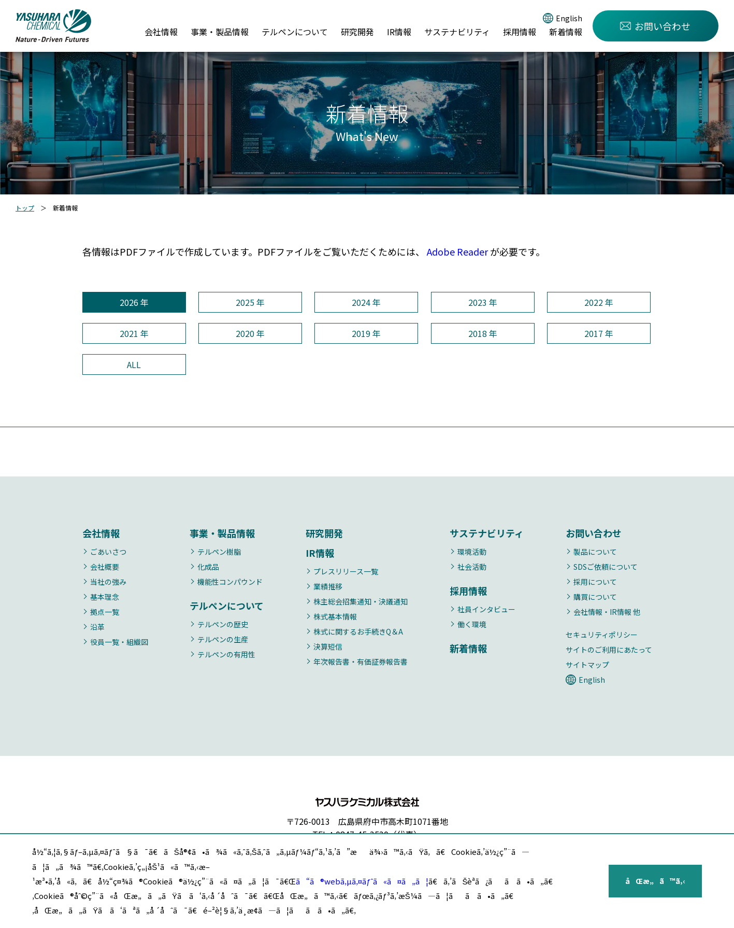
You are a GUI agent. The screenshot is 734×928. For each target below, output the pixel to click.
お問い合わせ (655, 26)
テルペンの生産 (222, 639)
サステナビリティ (457, 31)
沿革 (97, 626)
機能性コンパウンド (230, 581)
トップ (25, 207)
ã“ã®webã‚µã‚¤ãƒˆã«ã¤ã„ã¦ (362, 881)
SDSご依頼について (605, 566)
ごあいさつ (108, 551)
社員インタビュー (486, 609)
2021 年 (134, 333)
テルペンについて (295, 31)
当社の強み (108, 581)
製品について (595, 551)
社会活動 (471, 566)
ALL (134, 364)
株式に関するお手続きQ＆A (358, 631)
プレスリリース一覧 (345, 571)
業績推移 (327, 586)
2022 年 (598, 302)
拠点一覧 (104, 611)
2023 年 (482, 302)
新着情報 (565, 31)
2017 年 (598, 333)
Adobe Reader (457, 251)
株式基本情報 (335, 616)
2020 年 (250, 333)
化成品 (208, 566)
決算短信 (327, 646)
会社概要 (104, 566)
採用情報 (519, 31)
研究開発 (357, 31)
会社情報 (161, 31)
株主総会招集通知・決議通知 (360, 601)
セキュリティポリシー (602, 634)
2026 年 (134, 302)
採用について (595, 581)
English (569, 18)
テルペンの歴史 (222, 624)
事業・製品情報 (220, 31)
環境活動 (471, 551)
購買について (595, 596)
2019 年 (366, 333)
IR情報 (399, 31)
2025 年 (250, 302)
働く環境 (471, 624)
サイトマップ (587, 664)
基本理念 (104, 596)
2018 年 (482, 333)
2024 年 (366, 302)
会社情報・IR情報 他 (606, 611)
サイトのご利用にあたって (609, 649)
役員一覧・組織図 (119, 641)
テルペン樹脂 (219, 551)
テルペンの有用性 (226, 654)
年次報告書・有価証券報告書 (360, 661)
